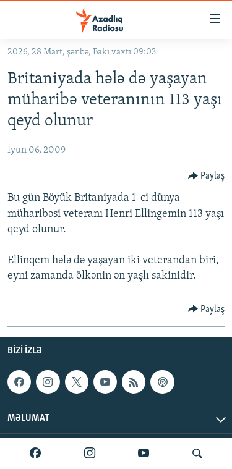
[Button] (206, 176)
